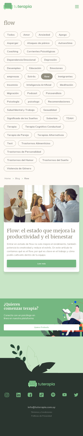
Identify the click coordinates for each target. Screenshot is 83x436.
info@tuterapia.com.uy (41, 407)
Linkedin (18, 395)
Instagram (7, 395)
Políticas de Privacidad (41, 416)
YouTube (64, 395)
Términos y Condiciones (41, 412)
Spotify (53, 395)
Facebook (30, 395)
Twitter (76, 395)
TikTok (41, 395)
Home (8, 178)
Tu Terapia (17, 6)
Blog (17, 178)
